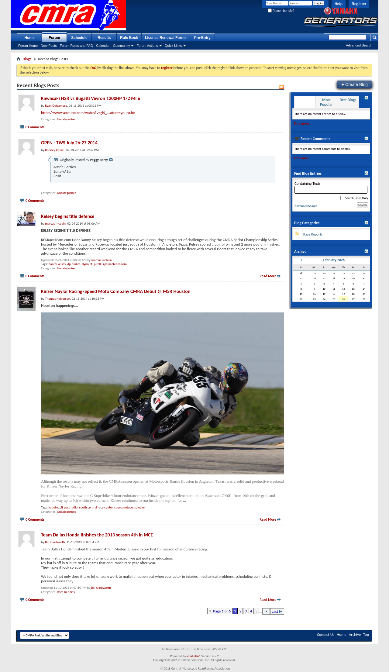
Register (359, 4)
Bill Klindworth (101, 588)
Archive (355, 634)
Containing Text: (330, 187)
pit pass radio (68, 507)
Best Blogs (347, 100)
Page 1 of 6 (222, 611)
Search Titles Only (354, 198)
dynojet (87, 264)
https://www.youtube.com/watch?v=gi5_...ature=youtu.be (88, 112)
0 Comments (35, 127)
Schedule (79, 38)
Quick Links (173, 45)
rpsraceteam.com (115, 264)
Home (29, 38)
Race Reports (66, 592)
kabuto (53, 507)
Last (277, 611)
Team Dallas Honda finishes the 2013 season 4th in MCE (97, 535)
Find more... (303, 123)
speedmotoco (123, 507)
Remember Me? (281, 10)
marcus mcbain (101, 260)
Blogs (27, 59)
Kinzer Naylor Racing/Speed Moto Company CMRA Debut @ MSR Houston (116, 291)
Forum (54, 38)
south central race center (95, 507)
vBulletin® (194, 656)
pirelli (98, 264)
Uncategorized (67, 119)
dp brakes (73, 264)
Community (121, 45)
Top (366, 634)
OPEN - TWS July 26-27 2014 (69, 143)
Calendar (103, 45)
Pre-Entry (202, 38)
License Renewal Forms (166, 38)
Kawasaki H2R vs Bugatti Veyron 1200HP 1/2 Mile (90, 98)
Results (104, 38)
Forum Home (28, 45)
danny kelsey (57, 264)
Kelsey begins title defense (68, 216)
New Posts (49, 45)
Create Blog (354, 84)
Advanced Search (359, 45)
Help (339, 4)
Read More (268, 276)
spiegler (139, 507)
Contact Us (325, 634)
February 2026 (334, 260)
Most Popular (326, 102)
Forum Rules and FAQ (76, 45)
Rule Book (129, 38)
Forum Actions (147, 45)
